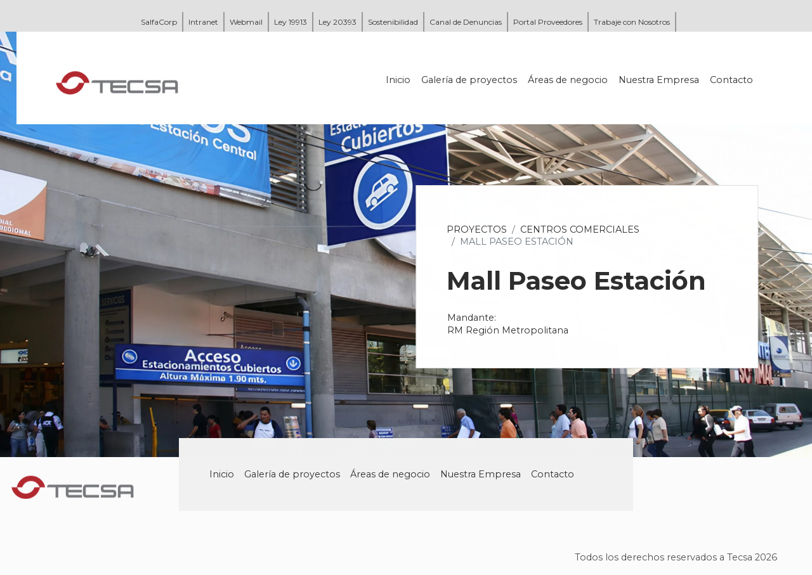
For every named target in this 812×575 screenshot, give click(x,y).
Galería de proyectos (470, 80)
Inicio (399, 80)
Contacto (732, 80)
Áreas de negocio (569, 80)
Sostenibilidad (393, 22)
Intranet (203, 22)
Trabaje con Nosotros (632, 22)
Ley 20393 (337, 22)
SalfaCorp (159, 22)
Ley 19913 (290, 22)
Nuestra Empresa (660, 80)
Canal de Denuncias (465, 22)
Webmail (246, 22)
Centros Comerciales (581, 229)
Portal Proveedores (547, 22)
